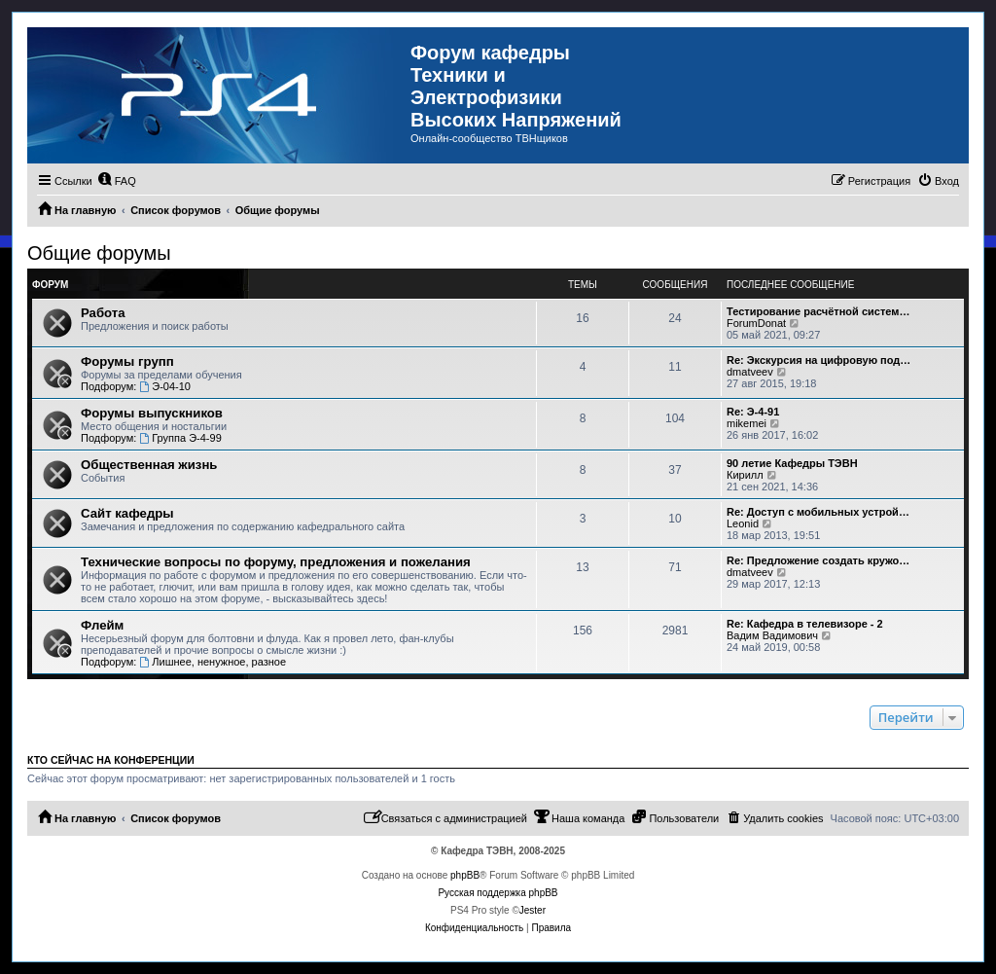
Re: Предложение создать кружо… (818, 560)
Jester (532, 910)
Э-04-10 (165, 386)
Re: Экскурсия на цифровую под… (818, 360)
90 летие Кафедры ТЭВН (792, 463)
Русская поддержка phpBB (497, 892)
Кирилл (745, 475)
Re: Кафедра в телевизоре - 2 (805, 624)
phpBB (465, 875)
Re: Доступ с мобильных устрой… (818, 512)
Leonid (743, 523)
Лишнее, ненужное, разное (212, 661)
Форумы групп (127, 361)
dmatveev (750, 372)
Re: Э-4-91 (753, 411)
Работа (103, 313)
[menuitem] (116, 181)
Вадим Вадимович (772, 635)
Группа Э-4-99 (180, 438)
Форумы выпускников (152, 413)
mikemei (746, 423)
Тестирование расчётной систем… (818, 311)
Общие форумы (99, 253)
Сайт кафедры (127, 513)
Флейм (102, 625)
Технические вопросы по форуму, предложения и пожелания (276, 562)
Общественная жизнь (149, 464)
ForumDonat (756, 323)
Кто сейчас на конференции (111, 760)
